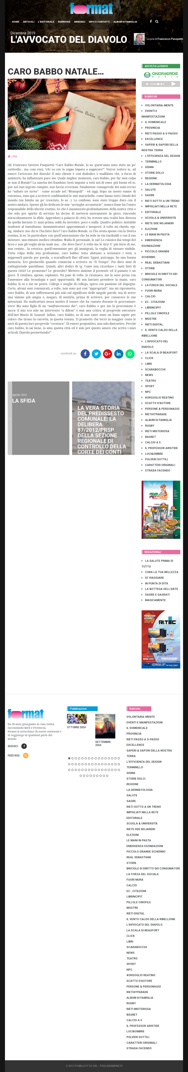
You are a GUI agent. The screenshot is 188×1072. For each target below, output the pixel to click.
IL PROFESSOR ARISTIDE (160, 448)
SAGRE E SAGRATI (156, 594)
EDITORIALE (151, 212)
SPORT (148, 386)
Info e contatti (99, 21)
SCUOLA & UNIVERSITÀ (159, 217)
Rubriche (64, 21)
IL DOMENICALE (154, 122)
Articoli (28, 21)
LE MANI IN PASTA (156, 234)
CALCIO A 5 (151, 442)
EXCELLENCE (152, 139)
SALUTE (149, 189)
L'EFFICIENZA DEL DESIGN (161, 156)
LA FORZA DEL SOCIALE (159, 285)
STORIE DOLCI (153, 172)
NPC (146, 392)
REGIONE (149, 178)
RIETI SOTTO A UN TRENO (161, 201)
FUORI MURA (152, 290)
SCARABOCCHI (153, 369)
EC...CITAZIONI (153, 302)
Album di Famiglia (125, 21)
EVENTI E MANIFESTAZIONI (144, 722)
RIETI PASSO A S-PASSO (160, 133)
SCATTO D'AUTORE (156, 403)
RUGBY (148, 425)
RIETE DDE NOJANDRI (158, 223)
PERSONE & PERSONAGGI (160, 408)
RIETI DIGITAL (152, 324)
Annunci (79, 21)
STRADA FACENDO (156, 470)
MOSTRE (149, 318)
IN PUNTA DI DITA (155, 583)
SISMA (148, 167)
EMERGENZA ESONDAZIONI (144, 846)
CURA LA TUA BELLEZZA (160, 572)
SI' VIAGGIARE (153, 577)
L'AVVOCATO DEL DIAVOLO (144, 924)
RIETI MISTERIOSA (155, 431)
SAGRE (148, 195)
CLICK (147, 358)
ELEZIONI (149, 229)
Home (15, 21)
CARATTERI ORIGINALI (158, 465)
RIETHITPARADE (154, 414)
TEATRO (149, 380)
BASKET (149, 437)
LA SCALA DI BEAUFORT (160, 352)
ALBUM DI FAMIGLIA (157, 420)
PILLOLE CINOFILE (155, 313)
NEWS (147, 375)
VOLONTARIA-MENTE (157, 105)
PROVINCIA (151, 127)
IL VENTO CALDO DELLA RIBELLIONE (150, 919)
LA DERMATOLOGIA (156, 184)
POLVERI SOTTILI (155, 459)
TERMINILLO (152, 161)
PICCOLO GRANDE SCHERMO (145, 851)
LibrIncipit (151, 307)
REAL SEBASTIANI (155, 262)
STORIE (148, 268)
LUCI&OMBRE (152, 453)
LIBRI (147, 363)
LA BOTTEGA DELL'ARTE (160, 589)
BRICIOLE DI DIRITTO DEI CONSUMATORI (153, 868)
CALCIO (149, 296)
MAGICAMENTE (154, 600)
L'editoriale (46, 21)
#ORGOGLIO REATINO (158, 397)
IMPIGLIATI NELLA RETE (159, 206)
